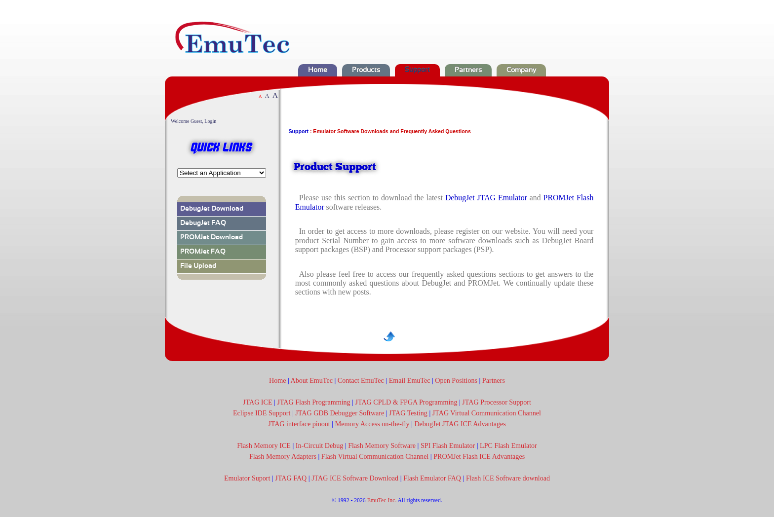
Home (317, 70)
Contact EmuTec (361, 380)
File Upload (198, 266)
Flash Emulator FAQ (431, 478)
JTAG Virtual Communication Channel (486, 413)
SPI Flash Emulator (448, 445)
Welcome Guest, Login (193, 121)
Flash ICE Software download (508, 478)
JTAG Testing (408, 413)
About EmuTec (311, 380)
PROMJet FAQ (203, 252)
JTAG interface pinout (299, 424)
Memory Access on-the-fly (372, 424)
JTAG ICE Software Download (354, 478)
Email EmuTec (409, 380)
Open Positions (456, 380)
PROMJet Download (211, 237)
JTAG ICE (257, 402)
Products (366, 70)
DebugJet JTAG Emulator (486, 197)
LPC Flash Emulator (508, 445)
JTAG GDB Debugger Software (339, 413)
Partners (468, 70)
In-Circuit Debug (320, 445)
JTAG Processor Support (496, 402)
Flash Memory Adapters (282, 456)
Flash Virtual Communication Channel (374, 456)
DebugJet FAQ (203, 223)
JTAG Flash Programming (313, 402)
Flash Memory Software (382, 445)
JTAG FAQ (290, 478)
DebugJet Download (211, 209)
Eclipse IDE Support (262, 413)
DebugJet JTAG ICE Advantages (459, 424)
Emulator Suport (247, 478)
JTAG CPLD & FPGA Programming (406, 402)
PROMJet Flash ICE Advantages (479, 456)
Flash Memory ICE (264, 445)
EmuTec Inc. (382, 500)
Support (417, 70)
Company (521, 70)
